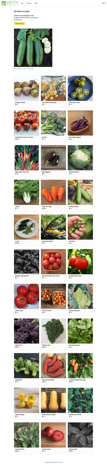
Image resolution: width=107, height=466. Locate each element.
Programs (29, 3)
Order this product (19, 23)
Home (22, 3)
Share (24, 68)
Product (17, 15)
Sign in (103, 3)
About (36, 3)
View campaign (30, 68)
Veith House (18, 20)
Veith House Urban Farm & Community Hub (26, 18)
